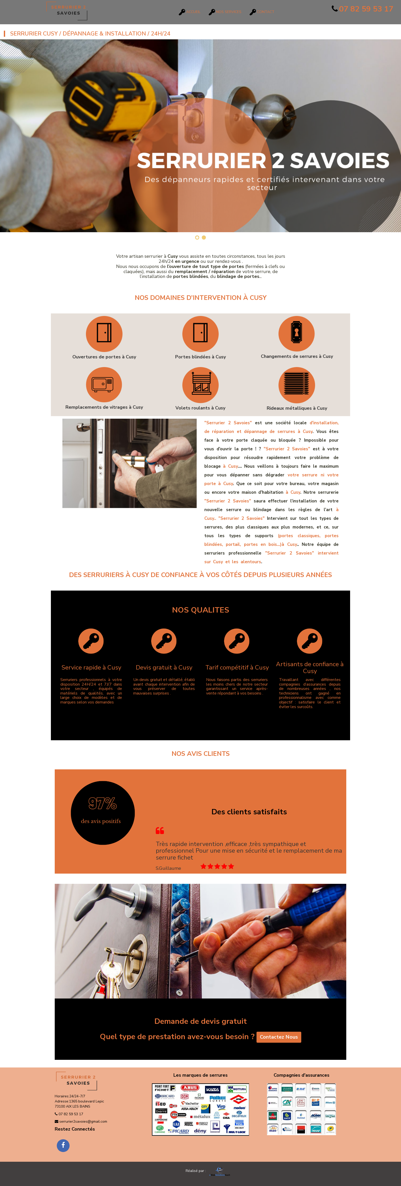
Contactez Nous (279, 1037)
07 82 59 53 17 (362, 9)
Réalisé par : (200, 1170)
